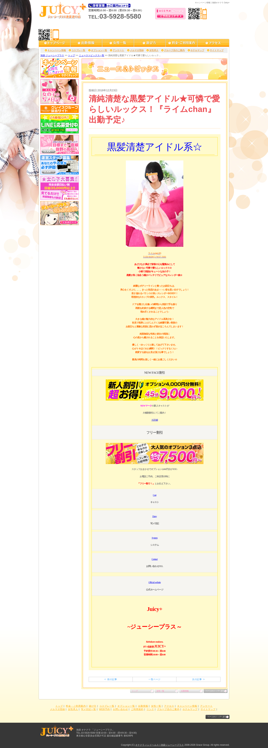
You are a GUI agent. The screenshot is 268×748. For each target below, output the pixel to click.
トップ (71, 55)
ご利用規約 (137, 709)
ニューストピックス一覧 (91, 55)
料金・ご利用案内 (76, 706)
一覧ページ (154, 679)
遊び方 (92, 706)
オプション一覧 (99, 50)
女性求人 (153, 50)
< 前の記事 (110, 679)
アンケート (118, 50)
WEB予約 (104, 709)
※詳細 (154, 420)
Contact (155, 559)
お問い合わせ (120, 709)
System (155, 538)
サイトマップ (217, 50)
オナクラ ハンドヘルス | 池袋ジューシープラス (159, 745)
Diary (154, 516)
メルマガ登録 (137, 50)
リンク (150, 709)
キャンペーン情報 (57, 50)
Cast (154, 495)
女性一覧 (160, 691)
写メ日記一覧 (88, 709)
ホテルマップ (197, 50)
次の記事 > (198, 679)
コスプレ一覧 (78, 50)
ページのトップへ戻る (215, 691)
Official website (154, 582)
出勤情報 (185, 691)
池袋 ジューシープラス (52, 55)
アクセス (169, 706)
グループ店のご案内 (174, 50)
